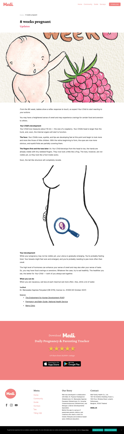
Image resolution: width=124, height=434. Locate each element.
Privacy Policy (85, 430)
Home (80, 4)
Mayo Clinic (30, 306)
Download (115, 4)
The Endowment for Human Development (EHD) (44, 298)
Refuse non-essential (110, 430)
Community (88, 4)
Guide (96, 4)
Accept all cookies (98, 430)
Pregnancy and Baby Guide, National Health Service (46, 302)
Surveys (103, 4)
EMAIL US (93, 408)
